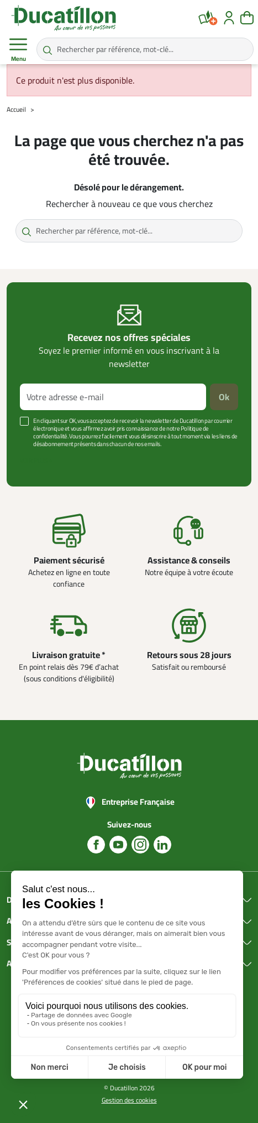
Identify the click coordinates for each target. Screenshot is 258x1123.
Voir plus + (36, 460)
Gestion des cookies (129, 1100)
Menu (18, 49)
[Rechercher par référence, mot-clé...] (145, 49)
